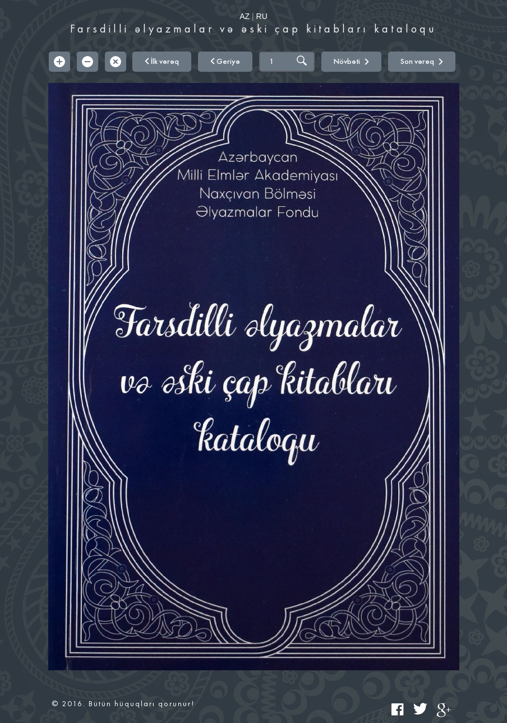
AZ (244, 16)
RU (262, 16)
